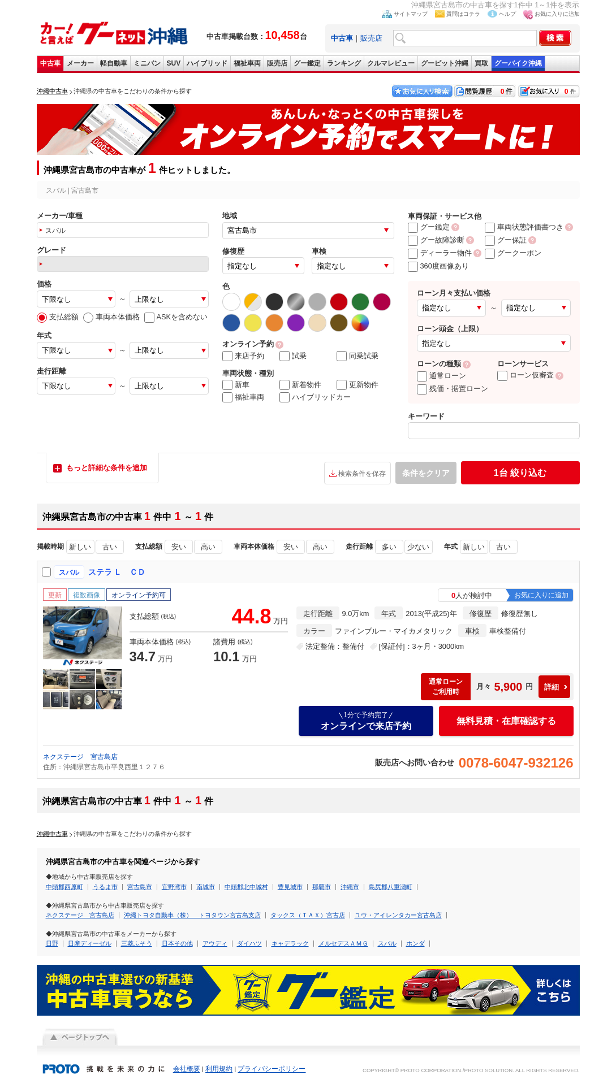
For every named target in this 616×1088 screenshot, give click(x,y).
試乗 (293, 356)
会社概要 (186, 1069)
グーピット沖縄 (444, 63)
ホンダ (415, 943)
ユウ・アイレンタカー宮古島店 (398, 915)
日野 (52, 943)
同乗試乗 (357, 356)
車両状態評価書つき (524, 227)
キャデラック (290, 943)
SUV (174, 63)
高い (208, 547)
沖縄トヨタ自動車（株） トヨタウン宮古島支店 (192, 915)
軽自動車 (113, 63)
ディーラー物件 (440, 253)
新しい (80, 547)
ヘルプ (507, 14)
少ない (418, 547)
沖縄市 (350, 886)
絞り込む (520, 473)
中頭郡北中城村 (246, 886)
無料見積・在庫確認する (506, 721)
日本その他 (177, 943)
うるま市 (105, 886)
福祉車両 (247, 63)
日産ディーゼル (89, 943)
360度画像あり (438, 266)
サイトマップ (411, 14)
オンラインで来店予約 (366, 720)
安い (178, 547)
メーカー (80, 63)
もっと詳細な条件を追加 (106, 467)
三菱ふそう (136, 943)
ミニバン (147, 63)
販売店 (371, 38)
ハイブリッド (207, 63)
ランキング (344, 63)
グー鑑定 (307, 63)
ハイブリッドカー (315, 397)
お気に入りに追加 (557, 14)
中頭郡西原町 (64, 886)
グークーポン (513, 253)
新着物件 (300, 385)
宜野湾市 (174, 886)
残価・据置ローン (452, 388)
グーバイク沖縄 (518, 63)
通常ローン (441, 375)
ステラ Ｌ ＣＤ (117, 572)
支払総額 (58, 317)
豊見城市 (290, 886)
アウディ (215, 943)
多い (389, 547)
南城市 (205, 886)
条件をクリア (426, 473)
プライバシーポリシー (271, 1069)
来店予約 (243, 356)
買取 (481, 63)
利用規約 (218, 1069)
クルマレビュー (391, 63)
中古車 (50, 63)
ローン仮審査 (525, 375)
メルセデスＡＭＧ (343, 943)
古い (109, 547)
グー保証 (506, 240)
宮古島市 (139, 886)
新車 (235, 385)
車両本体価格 (111, 317)
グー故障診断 (436, 240)
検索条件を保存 (362, 474)
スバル (387, 943)
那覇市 (321, 886)
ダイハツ (249, 943)
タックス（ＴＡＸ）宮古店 (307, 915)
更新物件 (357, 385)
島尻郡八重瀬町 (390, 886)
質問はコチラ (463, 14)
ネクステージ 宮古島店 (80, 756)
